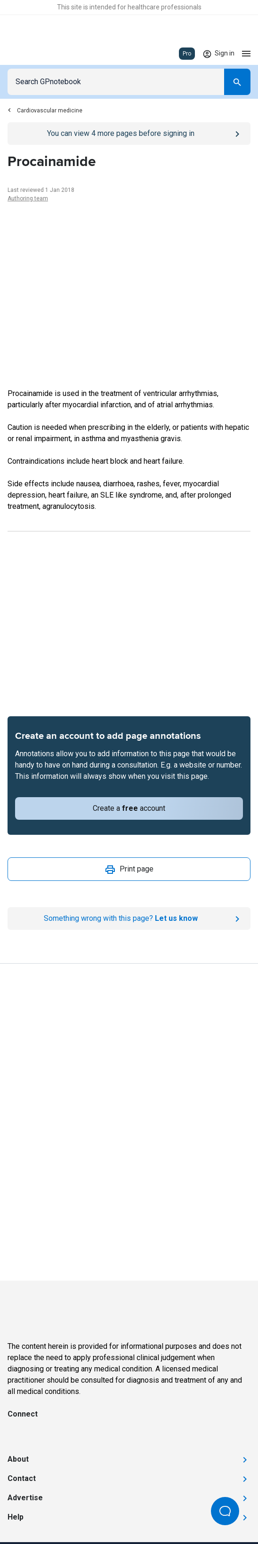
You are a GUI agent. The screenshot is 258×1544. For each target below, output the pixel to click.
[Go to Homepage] (35, 53)
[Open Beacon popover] (225, 1511)
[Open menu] (246, 54)
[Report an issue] (129, 918)
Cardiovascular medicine (45, 110)
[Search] (237, 82)
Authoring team (28, 198)
